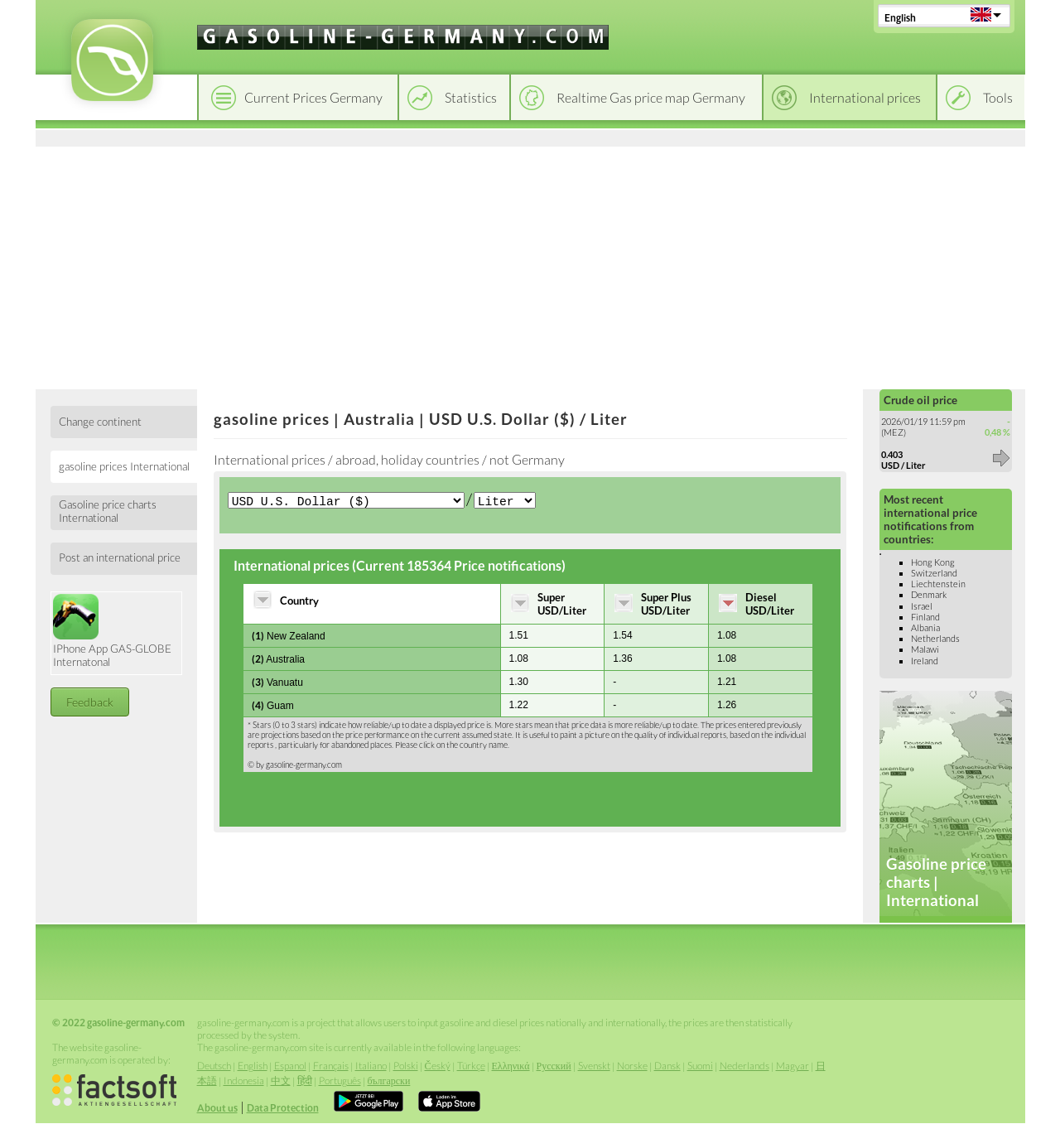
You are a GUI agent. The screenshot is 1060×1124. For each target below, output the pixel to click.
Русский (554, 1065)
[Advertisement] (530, 265)
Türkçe (471, 1065)
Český (437, 1065)
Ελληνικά (511, 1065)
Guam (273, 707)
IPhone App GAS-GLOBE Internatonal (112, 631)
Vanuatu (277, 684)
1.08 (726, 637)
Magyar (792, 1065)
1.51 (518, 637)
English (900, 18)
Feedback (89, 702)
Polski (405, 1065)
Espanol (290, 1065)
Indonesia (244, 1080)
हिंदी (304, 1080)
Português (340, 1080)
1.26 (726, 706)
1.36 (622, 660)
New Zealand (288, 637)
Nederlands (744, 1065)
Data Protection (283, 1108)
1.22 (518, 706)
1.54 (622, 637)
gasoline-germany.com (304, 766)
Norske (632, 1065)
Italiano (371, 1065)
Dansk (667, 1065)
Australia (278, 660)
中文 (281, 1080)
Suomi (700, 1065)
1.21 (726, 683)
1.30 (518, 683)
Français (331, 1065)
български (389, 1080)
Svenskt (594, 1065)
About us (217, 1108)
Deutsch (214, 1065)
